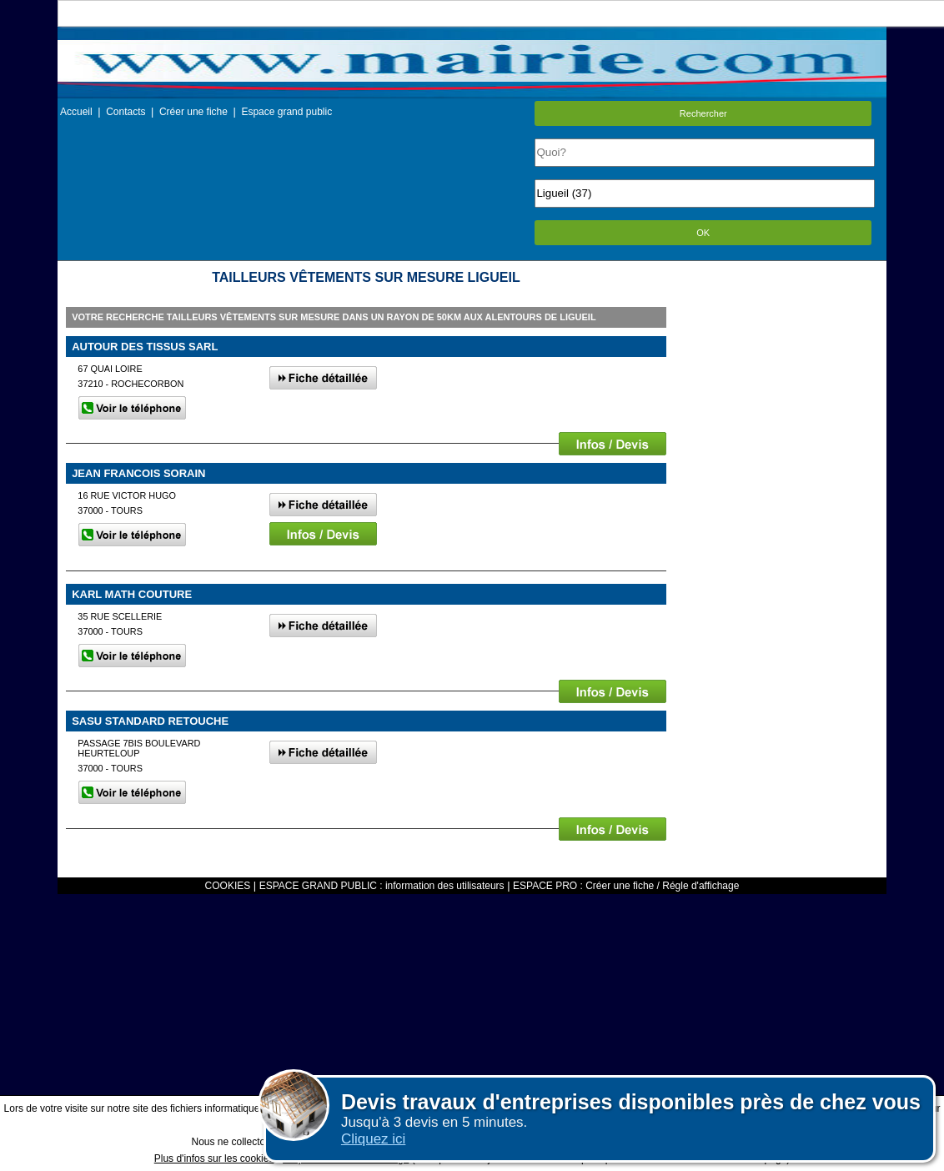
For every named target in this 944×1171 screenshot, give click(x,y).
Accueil (76, 112)
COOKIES (228, 886)
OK (703, 233)
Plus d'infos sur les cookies (214, 1158)
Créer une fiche (193, 112)
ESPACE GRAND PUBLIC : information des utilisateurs (382, 886)
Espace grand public (286, 112)
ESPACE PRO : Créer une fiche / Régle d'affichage (626, 886)
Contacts (125, 112)
